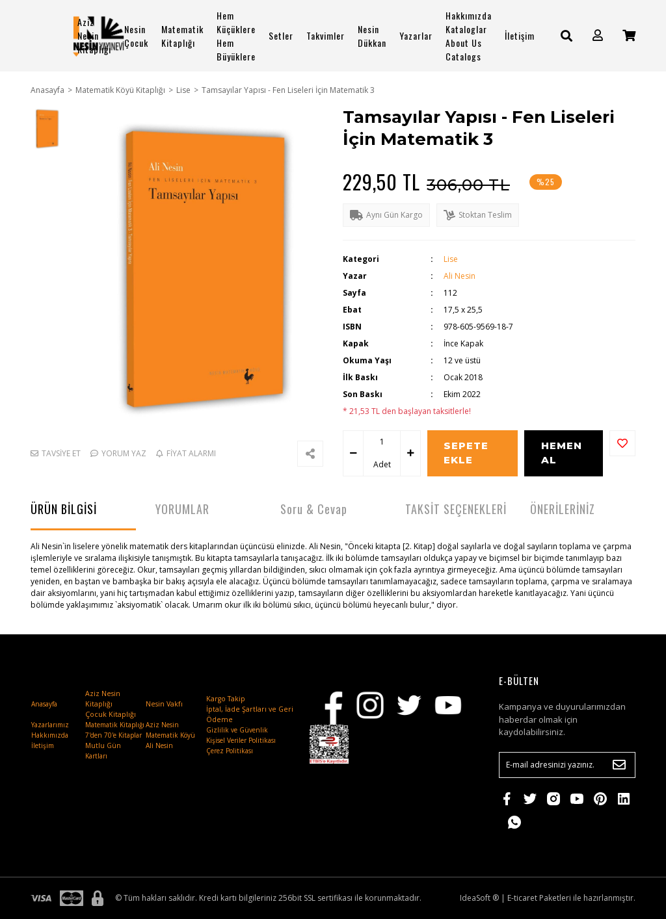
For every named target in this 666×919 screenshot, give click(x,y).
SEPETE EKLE (466, 453)
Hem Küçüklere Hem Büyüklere (236, 35)
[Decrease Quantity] (353, 453)
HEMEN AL (561, 453)
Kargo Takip (225, 698)
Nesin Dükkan (372, 35)
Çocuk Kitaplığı (110, 714)
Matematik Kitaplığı (182, 35)
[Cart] (628, 35)
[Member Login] (598, 35)
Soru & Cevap (313, 508)
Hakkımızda (49, 735)
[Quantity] (382, 441)
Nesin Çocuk (136, 35)
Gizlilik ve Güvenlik (237, 729)
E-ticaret (522, 897)
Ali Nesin (459, 275)
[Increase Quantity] (410, 453)
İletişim (520, 35)
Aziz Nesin (162, 724)
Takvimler (325, 35)
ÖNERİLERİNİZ (562, 508)
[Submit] (619, 765)
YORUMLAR (182, 508)
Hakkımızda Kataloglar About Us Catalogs (469, 35)
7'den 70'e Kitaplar (113, 735)
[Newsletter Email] (567, 765)
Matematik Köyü (170, 735)
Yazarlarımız (50, 724)
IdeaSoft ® (479, 897)
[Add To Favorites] (622, 443)
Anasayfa (44, 703)
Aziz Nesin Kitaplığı (94, 35)
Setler (281, 35)
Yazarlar (416, 35)
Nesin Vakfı (164, 703)
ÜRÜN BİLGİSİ (64, 508)
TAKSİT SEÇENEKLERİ (456, 508)
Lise (451, 259)
